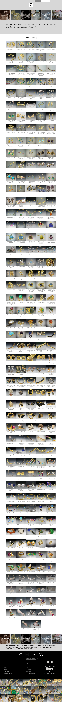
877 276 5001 (28, 669)
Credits (49, 671)
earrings (21, 26)
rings (16, 26)
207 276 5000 (28, 671)
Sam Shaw (6, 665)
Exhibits (5, 669)
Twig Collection (10, 24)
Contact (5, 675)
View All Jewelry (10, 26)
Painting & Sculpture (8, 673)
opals (11, 27)
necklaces (32, 26)
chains (37, 26)
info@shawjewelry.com (30, 673)
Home (5, 662)
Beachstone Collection (35, 24)
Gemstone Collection (22, 24)
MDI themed (46, 26)
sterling (30, 27)
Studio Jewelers (7, 671)
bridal (18, 27)
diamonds (52, 26)
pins (41, 26)
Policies (45, 671)
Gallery (5, 667)
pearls (7, 27)
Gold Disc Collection (49, 24)
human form (24, 27)
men (15, 27)
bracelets (26, 26)
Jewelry (5, 663)
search (52, 1)
